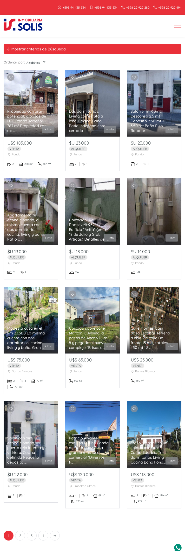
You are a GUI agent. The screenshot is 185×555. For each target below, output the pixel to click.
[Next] (55, 536)
